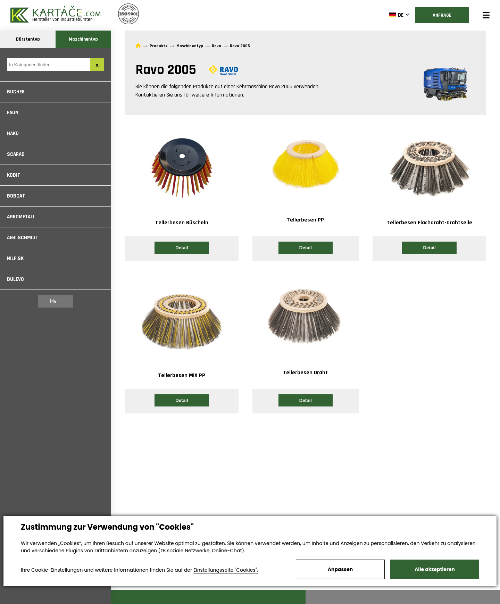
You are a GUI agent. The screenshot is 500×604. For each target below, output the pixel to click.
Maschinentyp (83, 39)
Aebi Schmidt (22, 237)
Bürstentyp (28, 39)
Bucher (16, 92)
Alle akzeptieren (435, 569)
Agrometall (21, 216)
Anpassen (340, 569)
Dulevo (15, 279)
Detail (181, 247)
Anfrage (442, 15)
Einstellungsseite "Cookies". (225, 570)
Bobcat (16, 196)
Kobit (13, 175)
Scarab (16, 154)
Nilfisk (15, 258)
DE (396, 14)
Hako (13, 133)
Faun (12, 112)
